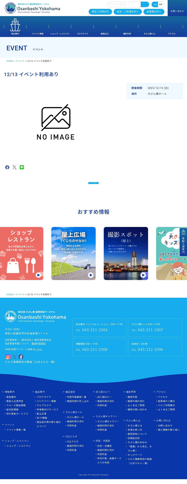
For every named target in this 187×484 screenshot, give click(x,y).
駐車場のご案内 (166, 406)
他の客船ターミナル (17, 418)
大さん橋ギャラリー (108, 426)
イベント (20, 61)
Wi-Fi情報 (42, 422)
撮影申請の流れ (136, 406)
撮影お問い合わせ (137, 414)
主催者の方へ (154, 11)
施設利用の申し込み (78, 406)
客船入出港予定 (14, 406)
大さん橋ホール (75, 422)
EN (160, 4)
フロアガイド (82, 34)
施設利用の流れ (75, 426)
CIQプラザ (72, 446)
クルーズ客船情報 (16, 410)
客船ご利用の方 (100, 11)
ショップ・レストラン (60, 34)
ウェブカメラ (44, 410)
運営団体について (137, 439)
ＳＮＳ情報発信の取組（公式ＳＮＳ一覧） (31, 366)
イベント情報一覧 (16, 434)
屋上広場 (41, 418)
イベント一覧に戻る (93, 184)
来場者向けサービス (48, 414)
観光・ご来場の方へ (128, 11)
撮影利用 (127, 34)
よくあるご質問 (136, 410)
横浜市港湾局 (38, 348)
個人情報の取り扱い (169, 434)
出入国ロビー (104, 402)
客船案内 (15, 34)
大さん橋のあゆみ (137, 447)
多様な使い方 (135, 434)
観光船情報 (12, 414)
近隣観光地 (134, 443)
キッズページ (135, 459)
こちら (38, 354)
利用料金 (72, 430)
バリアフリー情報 (46, 406)
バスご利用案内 (166, 410)
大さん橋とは (149, 34)
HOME (9, 61)
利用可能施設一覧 (76, 402)
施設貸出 (104, 34)
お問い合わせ (165, 430)
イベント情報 (37, 34)
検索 (145, 4)
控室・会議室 (104, 450)
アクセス (172, 34)
